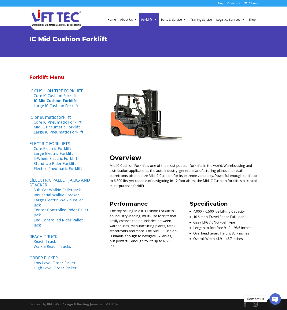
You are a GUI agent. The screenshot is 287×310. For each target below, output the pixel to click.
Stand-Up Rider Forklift (55, 163)
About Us (126, 20)
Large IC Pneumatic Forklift (59, 132)
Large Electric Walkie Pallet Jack (58, 202)
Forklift (146, 20)
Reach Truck (45, 241)
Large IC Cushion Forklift (56, 105)
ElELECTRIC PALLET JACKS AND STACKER (59, 182)
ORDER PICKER (43, 258)
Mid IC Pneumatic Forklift (57, 126)
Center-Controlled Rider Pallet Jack (61, 212)
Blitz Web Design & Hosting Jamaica (74, 304)
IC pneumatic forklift (50, 117)
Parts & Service (171, 20)
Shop (252, 20)
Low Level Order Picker (55, 262)
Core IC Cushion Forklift (55, 95)
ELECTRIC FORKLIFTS (49, 143)
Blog (221, 3)
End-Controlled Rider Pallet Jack (58, 222)
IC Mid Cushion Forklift (55, 100)
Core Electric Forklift (52, 148)
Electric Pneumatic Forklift (58, 168)
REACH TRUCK (43, 236)
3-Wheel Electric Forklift (55, 158)
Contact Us (233, 3)
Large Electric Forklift (53, 153)
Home (111, 20)
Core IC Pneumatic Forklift (58, 122)
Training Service (201, 20)
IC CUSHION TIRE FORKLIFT (56, 91)
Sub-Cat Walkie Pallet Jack (57, 189)
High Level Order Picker (55, 267)
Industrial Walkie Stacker (56, 194)
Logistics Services (228, 20)
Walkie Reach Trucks (52, 246)
